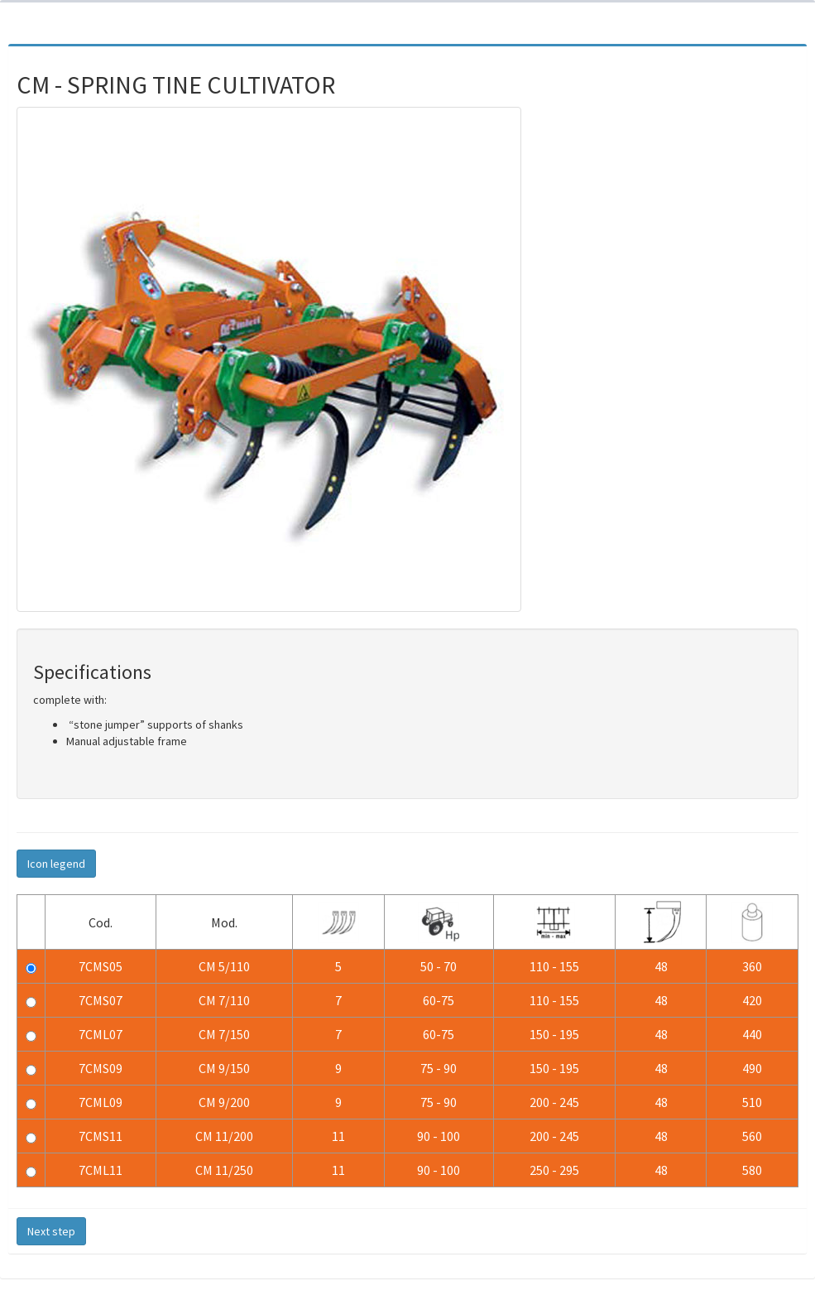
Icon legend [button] (56, 863)
